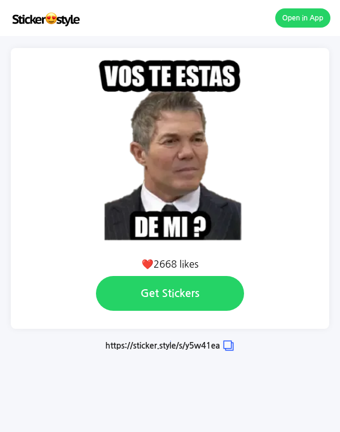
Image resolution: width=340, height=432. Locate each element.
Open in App (303, 18)
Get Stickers (169, 293)
